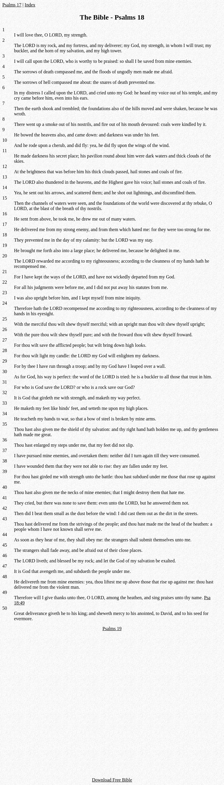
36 (4, 439)
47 (4, 566)
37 (4, 450)
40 (4, 487)
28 (4, 350)
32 (4, 392)
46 (4, 555)
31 (4, 381)
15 (4, 197)
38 (4, 460)
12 (4, 166)
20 (4, 255)
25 (4, 318)
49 (4, 592)
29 (4, 360)
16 (4, 213)
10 (4, 140)
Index (30, 4)
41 (4, 497)
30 (4, 371)
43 (4, 518)
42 (4, 508)
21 (4, 271)
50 (4, 608)
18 (4, 234)
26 (4, 329)
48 (4, 576)
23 (4, 292)
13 (4, 176)
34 (4, 413)
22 (4, 282)
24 (4, 303)
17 (4, 224)
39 (4, 471)
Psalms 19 (111, 628)
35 (4, 424)
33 (4, 403)
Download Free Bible (112, 779)
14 (4, 187)
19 (4, 245)
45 (4, 545)
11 (4, 150)
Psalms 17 (11, 4)
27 (4, 339)
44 (4, 534)
